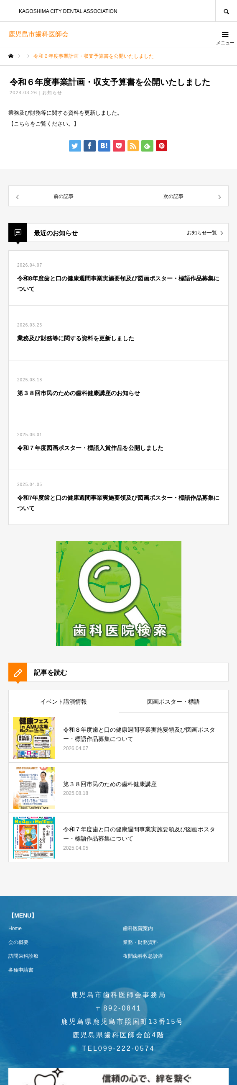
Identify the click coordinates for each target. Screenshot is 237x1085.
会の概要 (18, 942)
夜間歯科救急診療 (143, 956)
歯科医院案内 (138, 928)
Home (15, 928)
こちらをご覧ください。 (44, 124)
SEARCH (226, 10)
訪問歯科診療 (23, 956)
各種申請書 (20, 970)
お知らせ (52, 92)
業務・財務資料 (140, 942)
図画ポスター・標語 (173, 701)
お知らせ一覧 (202, 233)
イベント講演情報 (63, 701)
